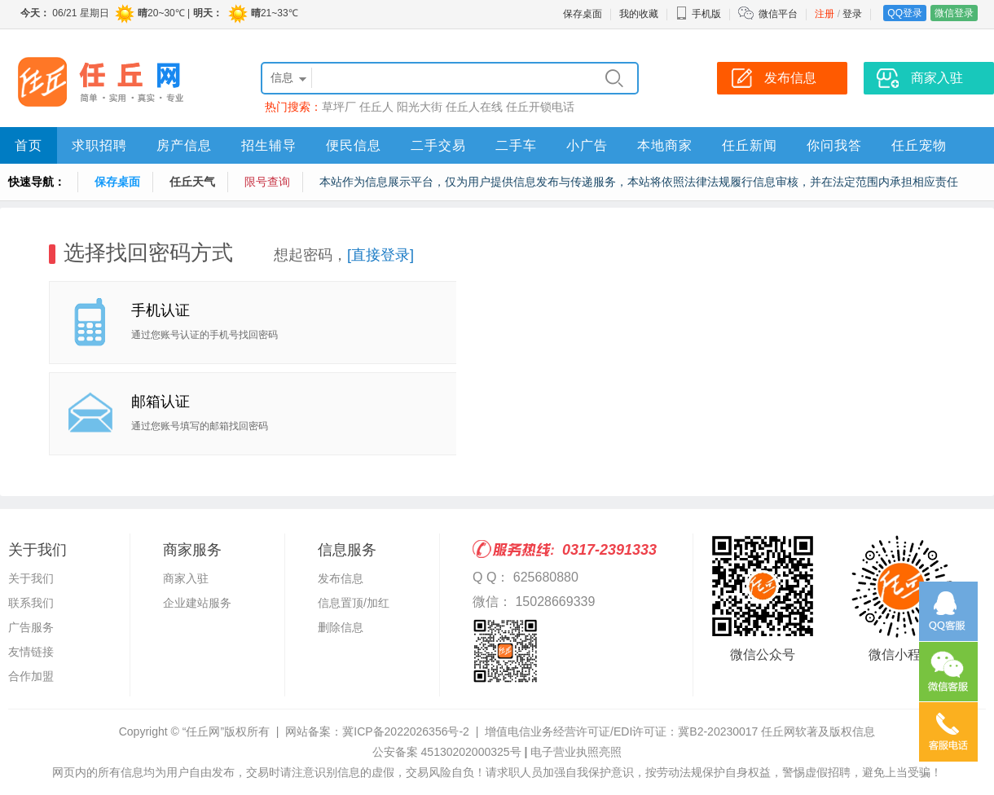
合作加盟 (31, 676)
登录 (852, 14)
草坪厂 (339, 106)
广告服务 (31, 627)
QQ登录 (904, 13)
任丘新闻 (749, 145)
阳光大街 (419, 106)
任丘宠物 (919, 145)
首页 (28, 145)
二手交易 (438, 145)
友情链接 (31, 651)
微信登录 (954, 13)
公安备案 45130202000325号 (446, 751)
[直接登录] (380, 255)
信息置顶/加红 (353, 602)
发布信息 (340, 578)
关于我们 (31, 578)
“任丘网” (203, 731)
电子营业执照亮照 (576, 751)
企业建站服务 (197, 602)
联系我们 (31, 602)
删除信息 (340, 627)
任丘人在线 (474, 106)
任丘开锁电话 (540, 106)
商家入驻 (186, 578)
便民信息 (353, 145)
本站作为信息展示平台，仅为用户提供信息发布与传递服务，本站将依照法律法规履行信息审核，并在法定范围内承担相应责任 (638, 181)
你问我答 (834, 145)
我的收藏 (638, 14)
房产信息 (184, 145)
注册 (824, 14)
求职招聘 (99, 145)
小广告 (587, 145)
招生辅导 (269, 145)
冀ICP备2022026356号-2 (405, 731)
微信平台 (778, 14)
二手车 (516, 145)
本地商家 (665, 145)
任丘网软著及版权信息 (818, 731)
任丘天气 (192, 181)
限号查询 (267, 181)
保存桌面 (582, 14)
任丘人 (376, 106)
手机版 (698, 14)
